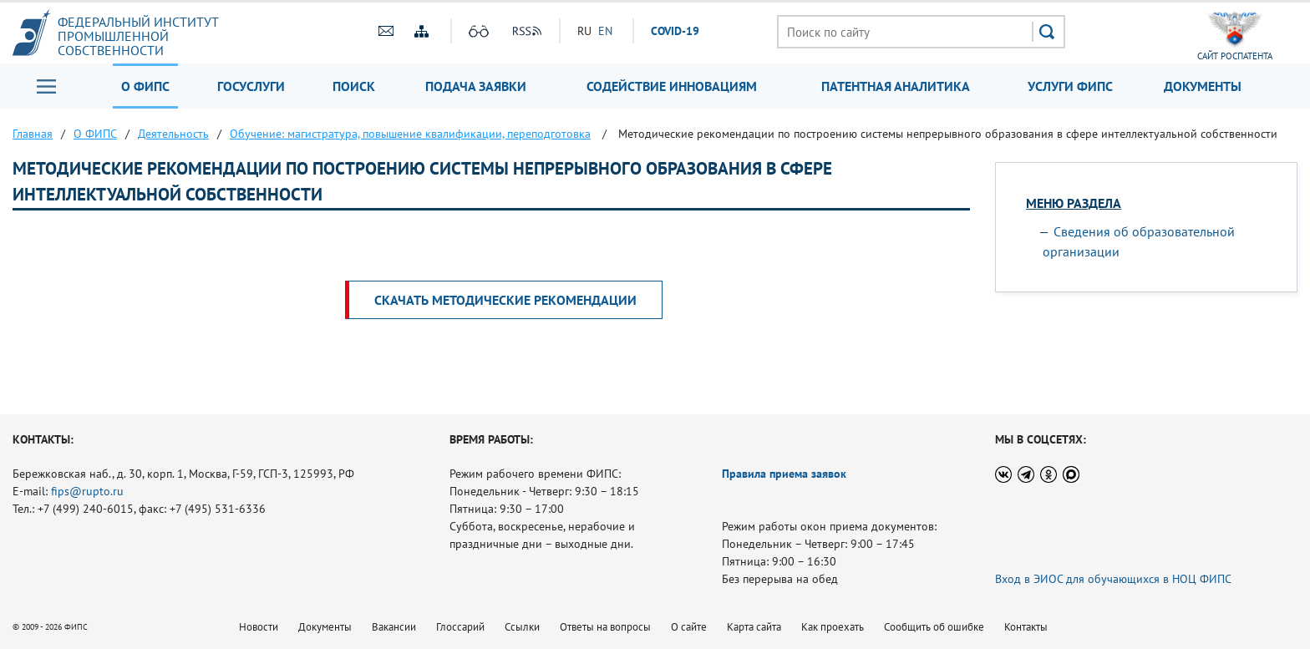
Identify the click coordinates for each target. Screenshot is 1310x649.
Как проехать (832, 627)
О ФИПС (145, 86)
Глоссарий (460, 627)
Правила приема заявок (784, 473)
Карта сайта (754, 627)
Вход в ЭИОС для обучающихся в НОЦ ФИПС (1113, 578)
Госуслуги (251, 86)
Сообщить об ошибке (934, 627)
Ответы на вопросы (605, 627)
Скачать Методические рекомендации (505, 300)
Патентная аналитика (895, 86)
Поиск (354, 86)
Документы (1202, 86)
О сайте (689, 627)
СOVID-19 (675, 30)
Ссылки (522, 627)
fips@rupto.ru (87, 491)
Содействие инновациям (671, 86)
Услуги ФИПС (1070, 86)
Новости (258, 627)
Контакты (1026, 627)
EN (605, 30)
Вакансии (394, 627)
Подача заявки (475, 86)
